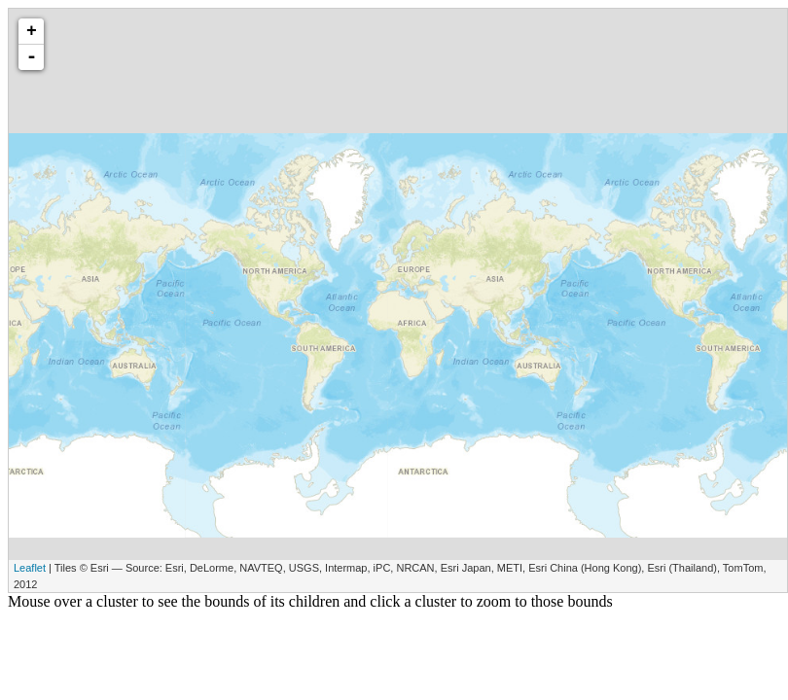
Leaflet (30, 568)
